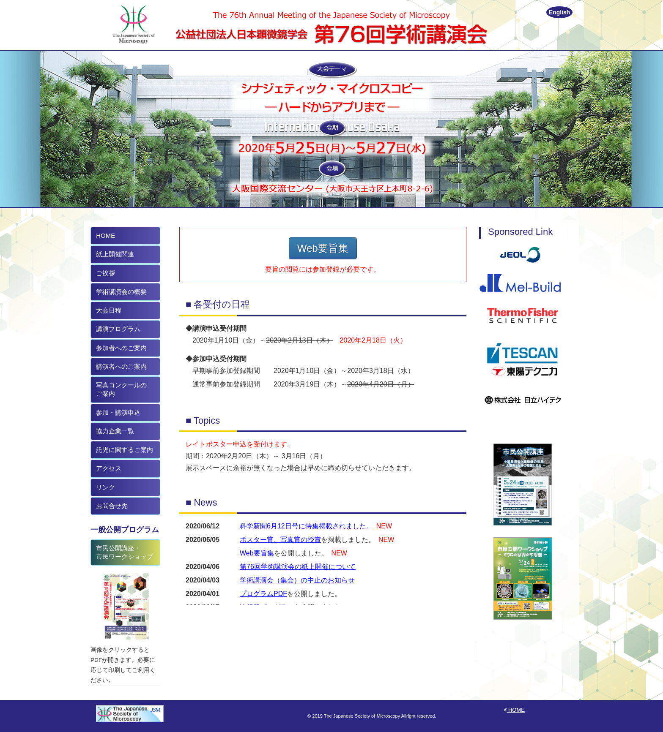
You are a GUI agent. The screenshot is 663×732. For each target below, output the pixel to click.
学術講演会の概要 (120, 291)
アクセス (107, 468)
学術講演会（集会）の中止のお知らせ (297, 580)
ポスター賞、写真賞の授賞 (280, 539)
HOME (104, 235)
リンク (104, 487)
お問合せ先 (111, 505)
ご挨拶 (104, 273)
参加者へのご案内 (120, 347)
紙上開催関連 (114, 254)
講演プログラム (117, 328)
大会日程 (107, 310)
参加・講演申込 (117, 412)
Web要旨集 (322, 248)
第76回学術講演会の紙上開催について (298, 566)
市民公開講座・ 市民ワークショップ (123, 552)
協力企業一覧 (114, 431)
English (559, 12)
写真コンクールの (120, 389)
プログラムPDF (263, 593)
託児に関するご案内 (123, 449)
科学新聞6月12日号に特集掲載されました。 (306, 526)
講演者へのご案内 (120, 366)
